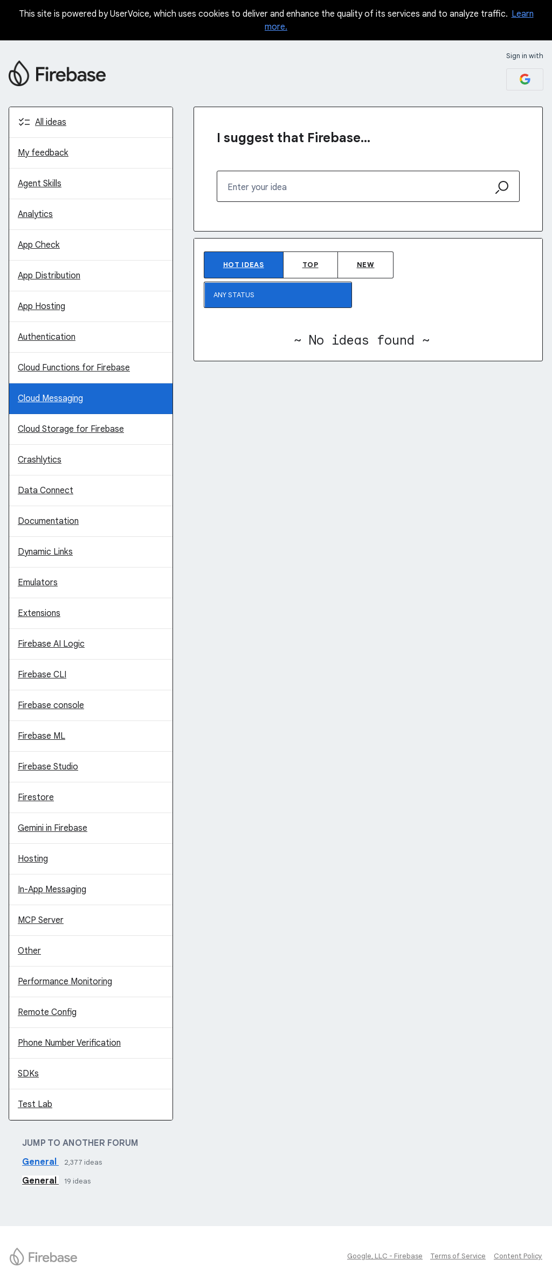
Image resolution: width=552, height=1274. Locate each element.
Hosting (33, 858)
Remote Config (47, 1012)
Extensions (39, 613)
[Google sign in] (524, 79)
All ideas (50, 122)
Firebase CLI (42, 674)
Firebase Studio (48, 766)
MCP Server (41, 920)
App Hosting (41, 306)
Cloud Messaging (50, 398)
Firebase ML (41, 736)
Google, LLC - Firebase (385, 1256)
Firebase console (51, 705)
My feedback (43, 153)
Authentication (46, 337)
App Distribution (49, 275)
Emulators (38, 582)
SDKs (28, 1073)
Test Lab (35, 1104)
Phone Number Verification (69, 1043)
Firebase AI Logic (51, 644)
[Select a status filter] (278, 295)
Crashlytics (39, 459)
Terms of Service (458, 1256)
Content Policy (518, 1256)
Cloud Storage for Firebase (71, 429)
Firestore (36, 797)
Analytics (35, 214)
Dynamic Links (45, 552)
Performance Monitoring (65, 981)
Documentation (48, 521)
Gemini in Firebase (52, 828)
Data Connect (45, 490)
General (40, 1162)
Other (29, 951)
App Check (39, 245)
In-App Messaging (52, 889)
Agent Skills (39, 183)
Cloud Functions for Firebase (74, 367)
